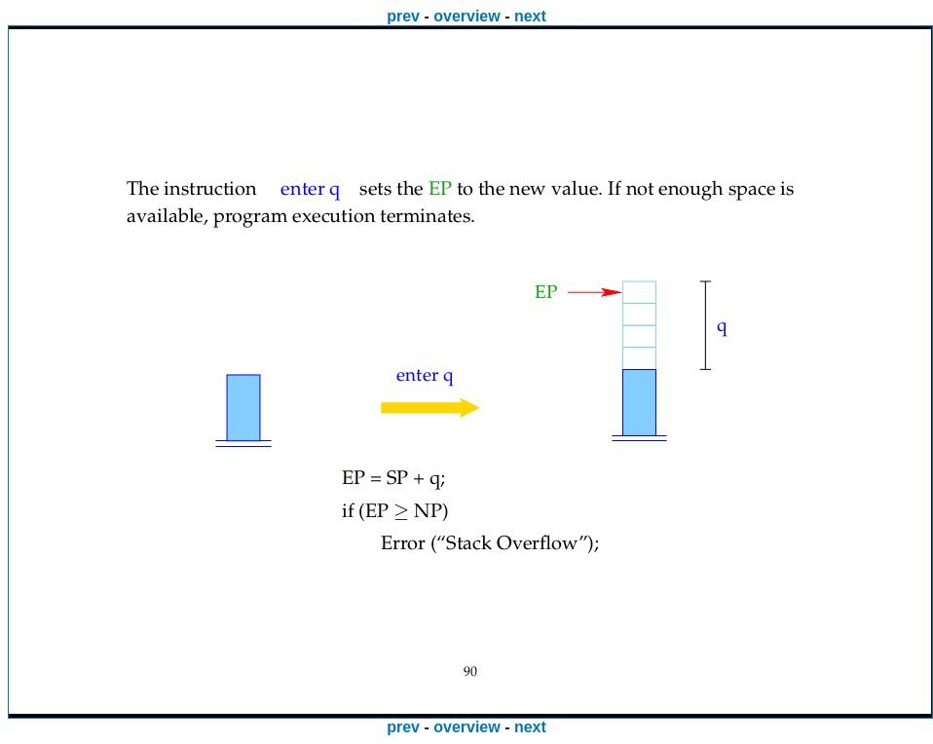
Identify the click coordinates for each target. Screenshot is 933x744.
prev (403, 16)
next (530, 16)
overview (466, 16)
